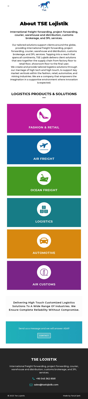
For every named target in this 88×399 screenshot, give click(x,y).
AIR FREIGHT (44, 158)
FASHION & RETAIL (44, 127)
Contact (44, 335)
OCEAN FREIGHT (44, 190)
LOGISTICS (44, 221)
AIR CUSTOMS (44, 284)
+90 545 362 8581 (46, 378)
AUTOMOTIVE (44, 253)
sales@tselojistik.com (46, 384)
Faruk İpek (75, 396)
